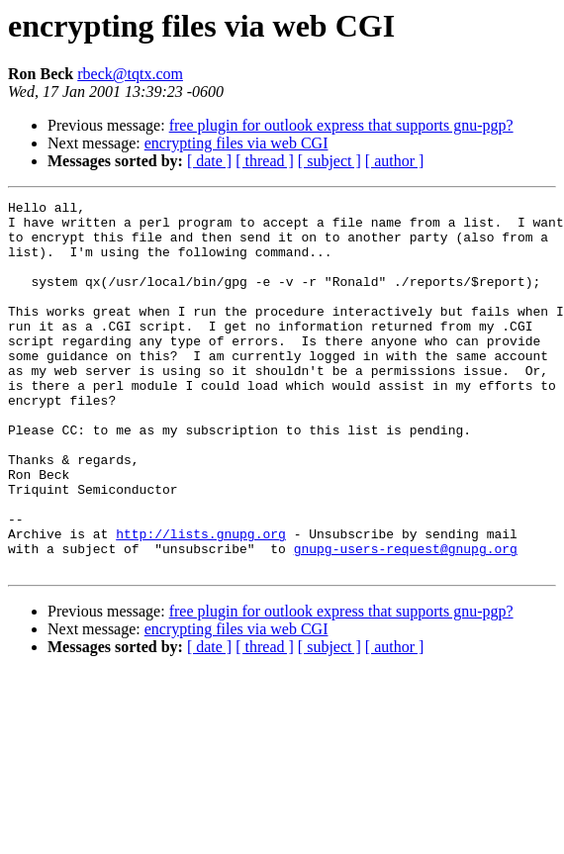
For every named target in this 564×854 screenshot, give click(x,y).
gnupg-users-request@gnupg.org (405, 619)
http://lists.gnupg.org (201, 602)
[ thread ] (264, 160)
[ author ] (394, 160)
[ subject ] (329, 160)
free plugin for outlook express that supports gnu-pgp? (341, 125)
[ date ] (209, 160)
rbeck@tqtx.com (130, 73)
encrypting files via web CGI (236, 143)
